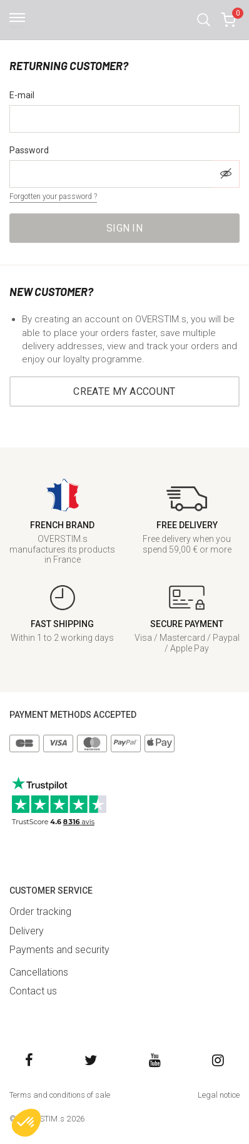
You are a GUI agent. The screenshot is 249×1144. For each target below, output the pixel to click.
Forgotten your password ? (53, 196)
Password (29, 150)
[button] (203, 19)
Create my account (124, 391)
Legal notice (219, 1095)
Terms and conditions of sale (59, 1095)
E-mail (21, 95)
